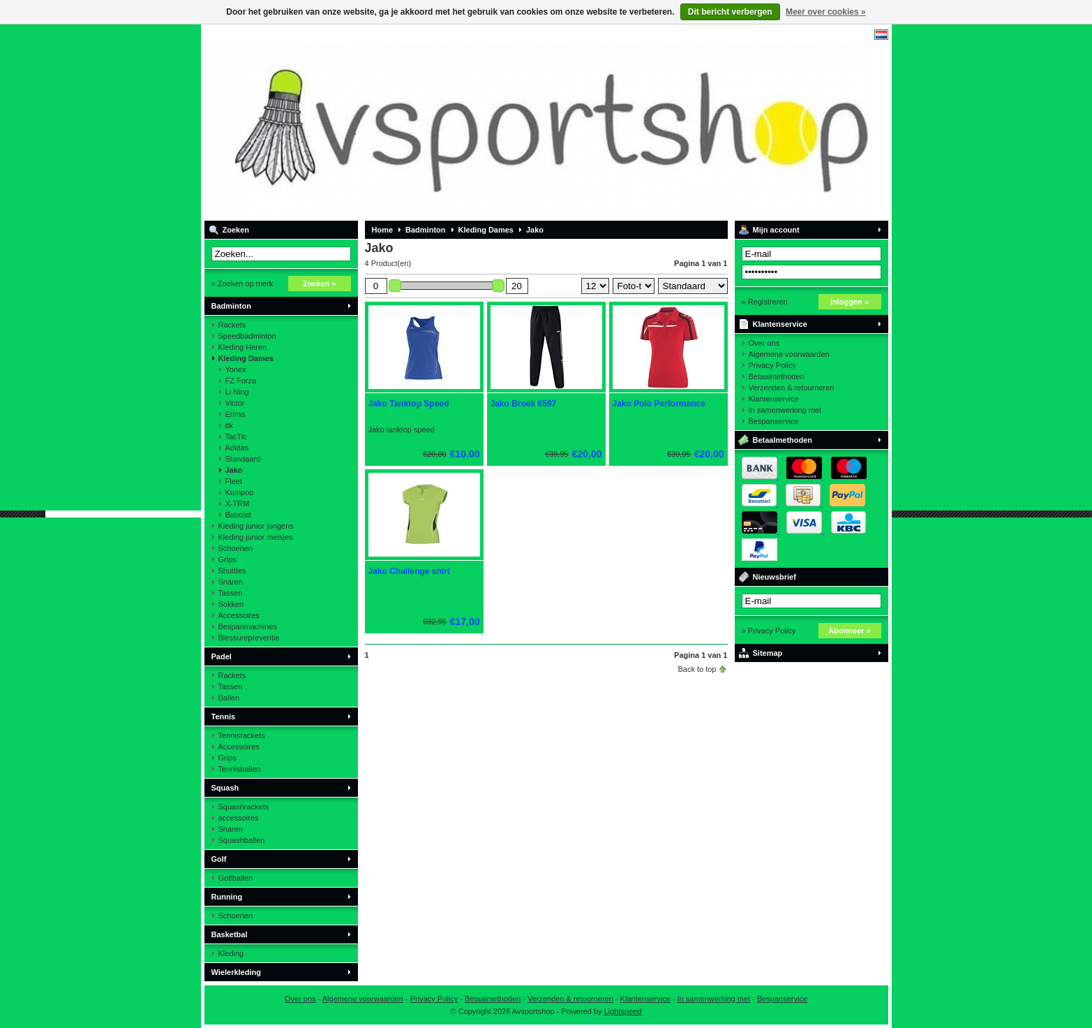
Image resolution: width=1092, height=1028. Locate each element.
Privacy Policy (772, 365)
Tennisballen (239, 769)
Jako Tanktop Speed (408, 404)
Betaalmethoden (777, 376)
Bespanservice (774, 421)
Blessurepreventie (249, 637)
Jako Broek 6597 (524, 404)
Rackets (232, 325)
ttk (229, 425)
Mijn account (776, 230)
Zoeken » (319, 283)
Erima (235, 414)
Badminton (231, 306)
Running (227, 897)
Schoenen (235, 548)
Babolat (238, 515)
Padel (221, 656)
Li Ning (237, 392)
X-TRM (237, 503)
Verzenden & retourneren (792, 387)
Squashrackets (243, 806)
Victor (235, 403)
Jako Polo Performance (659, 404)
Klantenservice (780, 324)
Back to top (697, 669)
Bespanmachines (247, 626)
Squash (225, 788)
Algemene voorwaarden (789, 354)
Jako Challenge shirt (409, 571)
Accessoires (239, 615)
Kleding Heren (242, 347)
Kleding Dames (246, 358)
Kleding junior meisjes (255, 537)
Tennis (223, 716)
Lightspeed (623, 1011)
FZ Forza (241, 380)
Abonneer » (849, 630)
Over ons (764, 343)
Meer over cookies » (826, 12)
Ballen (229, 697)
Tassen (230, 593)
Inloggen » (849, 302)
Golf (219, 859)
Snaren (230, 582)
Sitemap (768, 653)
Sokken (231, 604)
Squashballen (241, 840)
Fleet (233, 481)
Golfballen (235, 878)
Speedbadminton (247, 336)
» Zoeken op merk (242, 283)
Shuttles (232, 570)
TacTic (236, 436)
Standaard (243, 459)
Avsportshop (389, 122)
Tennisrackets (241, 735)
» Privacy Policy (769, 630)
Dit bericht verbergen (730, 12)
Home (383, 230)
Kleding (231, 953)
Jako (234, 470)
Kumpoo (239, 492)
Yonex (235, 369)
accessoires (238, 818)
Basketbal (229, 934)
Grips (227, 559)
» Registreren (765, 302)
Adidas (237, 447)
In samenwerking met (785, 410)
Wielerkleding (236, 972)
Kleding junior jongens (256, 526)
